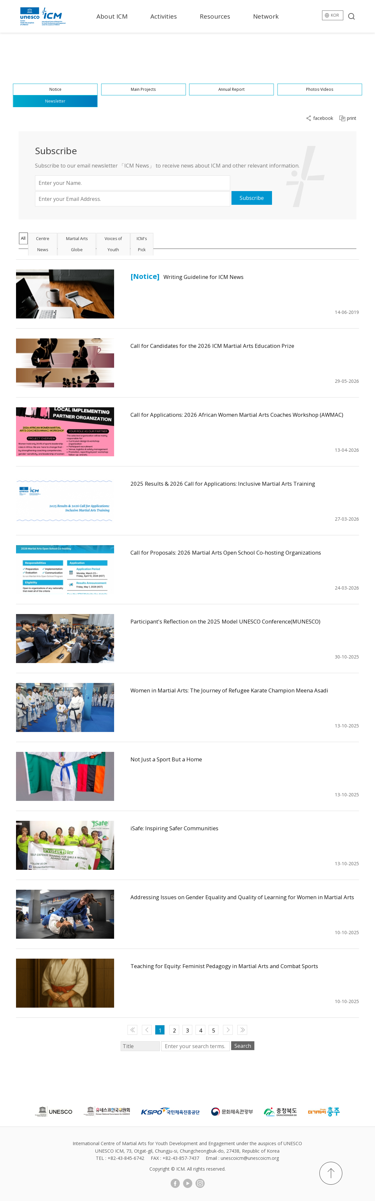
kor (333, 16)
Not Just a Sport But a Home (178, 758)
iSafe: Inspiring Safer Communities (189, 827)
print (351, 118)
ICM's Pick (210, 240)
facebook (323, 118)
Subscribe (252, 198)
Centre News (63, 240)
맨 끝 (242, 1030)
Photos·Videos (319, 82)
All (29, 240)
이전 (147, 1030)
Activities (163, 16)
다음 (228, 1030)
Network (266, 16)
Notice (55, 82)
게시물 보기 (65, 293)
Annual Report (231, 82)
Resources (215, 16)
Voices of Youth (165, 240)
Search (242, 1045)
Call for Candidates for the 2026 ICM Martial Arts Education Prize (241, 345)
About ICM (112, 16)
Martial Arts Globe (113, 240)
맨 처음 (132, 1030)
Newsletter (55, 99)
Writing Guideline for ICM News (216, 276)
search (351, 16)
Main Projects (143, 82)
